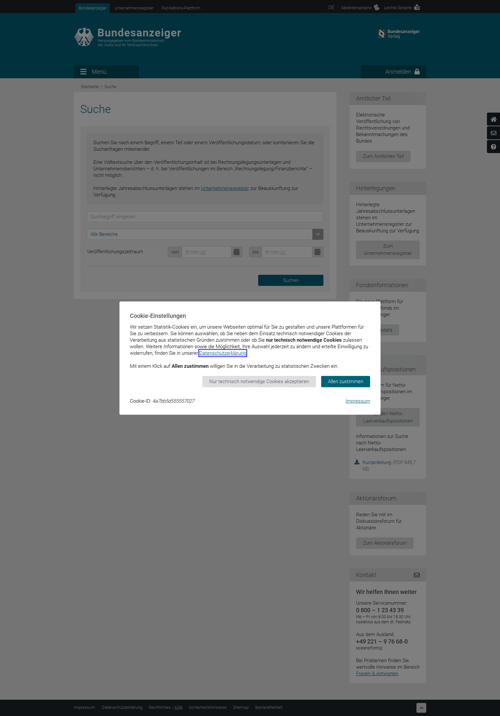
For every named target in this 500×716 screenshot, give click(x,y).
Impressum (358, 401)
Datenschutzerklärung (222, 353)
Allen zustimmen (345, 381)
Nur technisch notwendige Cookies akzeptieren (259, 381)
